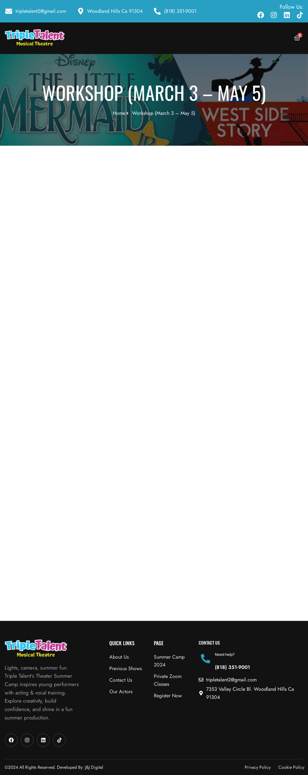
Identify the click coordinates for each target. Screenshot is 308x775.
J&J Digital (94, 767)
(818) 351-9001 (232, 667)
